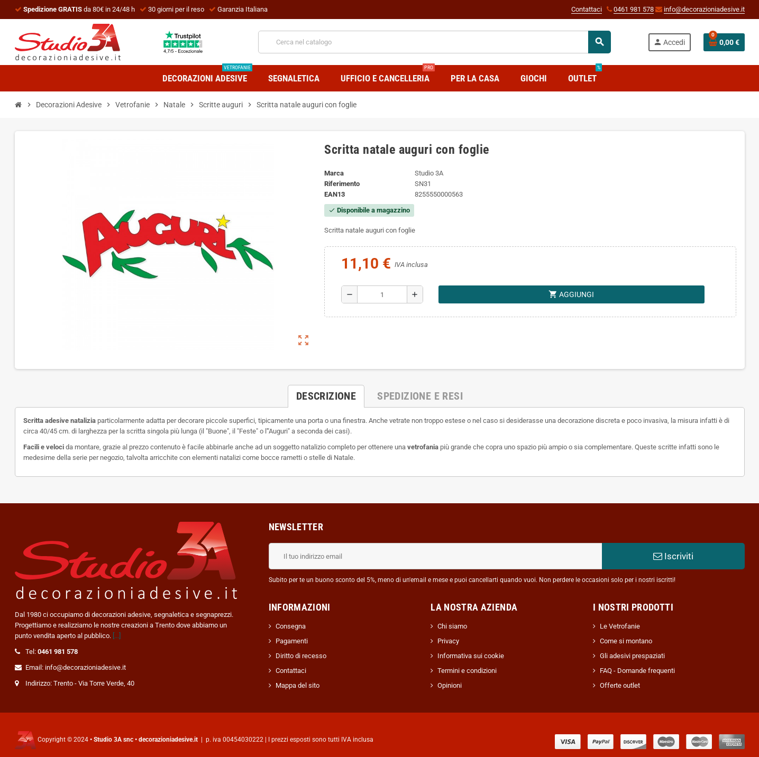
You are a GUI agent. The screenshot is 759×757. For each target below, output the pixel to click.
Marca (334, 173)
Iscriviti (673, 556)
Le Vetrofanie (620, 626)
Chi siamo (452, 626)
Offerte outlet (620, 685)
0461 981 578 (634, 9)
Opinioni (449, 685)
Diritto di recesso (301, 656)
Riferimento (342, 184)
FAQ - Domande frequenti (637, 671)
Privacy (448, 641)
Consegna (291, 626)
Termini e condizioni (467, 671)
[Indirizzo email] (435, 556)
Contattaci (586, 9)
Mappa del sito (297, 685)
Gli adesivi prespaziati (632, 656)
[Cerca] (434, 42)
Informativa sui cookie (470, 656)
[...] (117, 636)
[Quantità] (382, 294)
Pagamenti (292, 641)
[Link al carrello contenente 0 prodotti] (724, 42)
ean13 (334, 194)
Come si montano (626, 641)
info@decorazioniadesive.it (704, 9)
